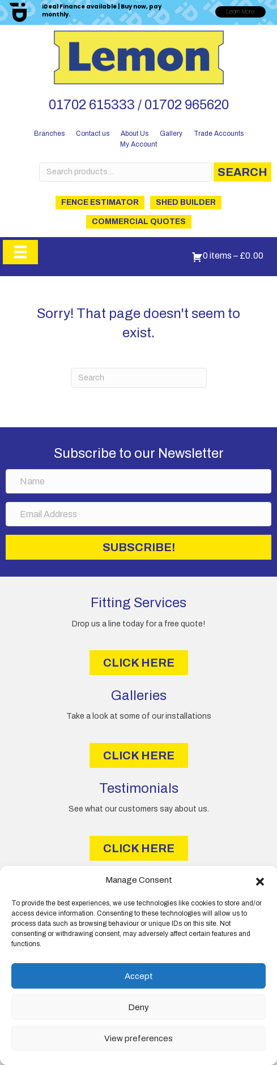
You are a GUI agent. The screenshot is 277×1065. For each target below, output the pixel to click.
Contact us (92, 134)
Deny (138, 1007)
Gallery (171, 134)
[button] (260, 880)
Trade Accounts (219, 134)
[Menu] (20, 252)
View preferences (138, 1038)
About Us (134, 134)
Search (242, 172)
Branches (49, 134)
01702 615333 (92, 104)
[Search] (139, 378)
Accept (139, 976)
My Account (138, 144)
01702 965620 (186, 104)
